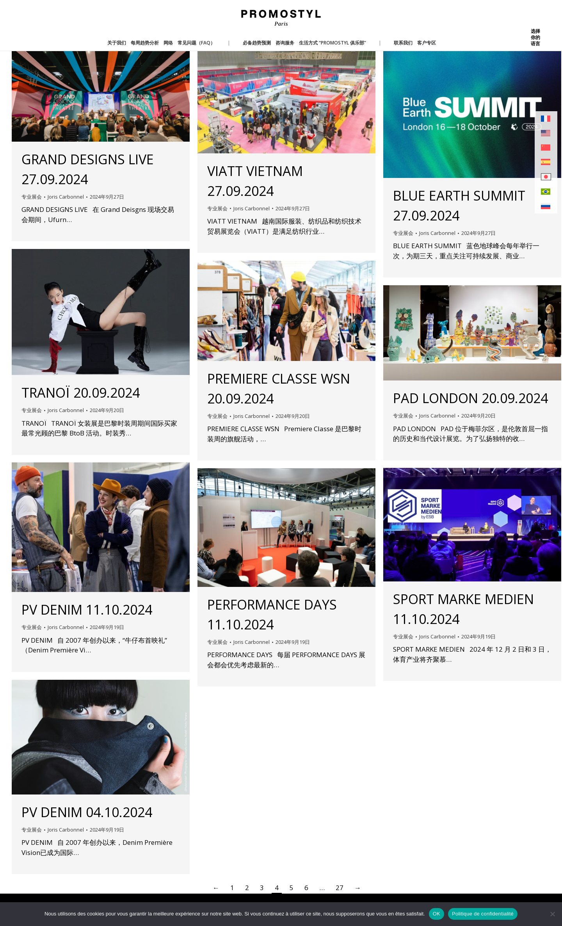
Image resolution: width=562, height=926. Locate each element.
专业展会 (31, 196)
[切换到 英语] (546, 133)
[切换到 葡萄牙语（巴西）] (546, 192)
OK (436, 914)
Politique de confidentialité (483, 914)
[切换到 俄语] (546, 206)
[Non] (552, 914)
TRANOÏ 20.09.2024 (80, 393)
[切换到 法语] (546, 119)
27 (339, 887)
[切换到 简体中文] (546, 147)
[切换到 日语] (546, 177)
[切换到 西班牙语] (546, 162)
